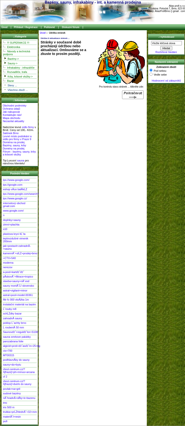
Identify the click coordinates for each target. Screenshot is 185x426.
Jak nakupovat (11, 111)
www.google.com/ (13, 210)
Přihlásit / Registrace (26, 27)
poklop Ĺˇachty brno (14, 322)
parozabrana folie (13, 341)
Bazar (8, 80)
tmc (5, 402)
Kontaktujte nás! (12, 114)
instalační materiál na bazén (19, 304)
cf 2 (5, 376)
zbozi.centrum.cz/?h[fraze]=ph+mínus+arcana (19, 370)
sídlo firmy (28, 127)
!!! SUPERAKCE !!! (16, 42)
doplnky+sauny (12, 220)
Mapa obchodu (11, 118)
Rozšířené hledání (166, 52)
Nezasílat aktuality (13, 121)
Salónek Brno (10, 133)
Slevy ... (10, 85)
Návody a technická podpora (16, 52)
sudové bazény (12, 393)
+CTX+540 (9, 258)
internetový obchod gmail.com (14, 204)
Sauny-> (10, 63)
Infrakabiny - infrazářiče (18, 67)
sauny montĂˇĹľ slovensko (18, 285)
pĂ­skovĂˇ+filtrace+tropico (18, 276)
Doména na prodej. (14, 142)
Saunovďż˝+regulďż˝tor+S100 (20, 332)
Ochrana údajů (11, 108)
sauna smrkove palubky (17, 336)
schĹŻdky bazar (12, 313)
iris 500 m (8, 407)
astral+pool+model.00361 (18, 295)
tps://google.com (12, 184)
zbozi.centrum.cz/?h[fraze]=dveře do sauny (17, 382)
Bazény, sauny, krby (14, 145)
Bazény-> (11, 58)
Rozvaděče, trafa (15, 71)
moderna (8, 262)
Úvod (4, 27)
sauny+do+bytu (12, 364)
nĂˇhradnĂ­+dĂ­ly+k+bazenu (19, 397)
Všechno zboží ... (15, 89)
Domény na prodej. (14, 148)
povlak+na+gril (11, 388)
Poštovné (49, 27)
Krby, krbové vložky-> (18, 76)
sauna (20, 160)
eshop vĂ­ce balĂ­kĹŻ (15, 189)
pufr (5, 421)
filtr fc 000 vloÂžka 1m (16, 299)
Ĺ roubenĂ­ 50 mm (13, 327)
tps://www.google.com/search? (20, 193)
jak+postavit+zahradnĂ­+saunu (17, 247)
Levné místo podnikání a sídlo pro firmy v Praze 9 (17, 138)
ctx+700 (7, 350)
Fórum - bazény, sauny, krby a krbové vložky (19, 153)
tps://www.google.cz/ (15, 198)
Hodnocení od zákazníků (166, 80)
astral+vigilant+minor (15, 290)
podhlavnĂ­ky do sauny (16, 359)
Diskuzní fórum (70, 27)
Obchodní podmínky (14, 105)
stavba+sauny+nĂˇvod (16, 281)
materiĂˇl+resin (12, 416)
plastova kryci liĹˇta (14, 233)
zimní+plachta (11, 224)
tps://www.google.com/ (16, 179)
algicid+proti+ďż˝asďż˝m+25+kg (20, 345)
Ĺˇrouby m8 (9, 309)
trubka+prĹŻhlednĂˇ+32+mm (20, 411)
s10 (5, 229)
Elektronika (11, 46)
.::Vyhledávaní (166, 37)
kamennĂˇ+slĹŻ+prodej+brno (20, 253)
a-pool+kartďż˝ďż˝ (13, 272)
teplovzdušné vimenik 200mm (15, 240)
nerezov (7, 267)
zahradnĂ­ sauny (12, 318)
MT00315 (8, 355)
